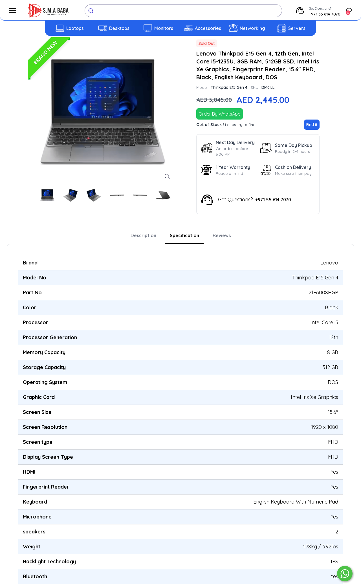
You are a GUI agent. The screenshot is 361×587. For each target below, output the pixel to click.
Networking (252, 28)
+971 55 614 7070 (324, 14)
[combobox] (183, 10)
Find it (311, 124)
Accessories (208, 28)
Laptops (75, 28)
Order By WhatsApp (220, 114)
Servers (296, 28)
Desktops (119, 28)
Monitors (163, 28)
